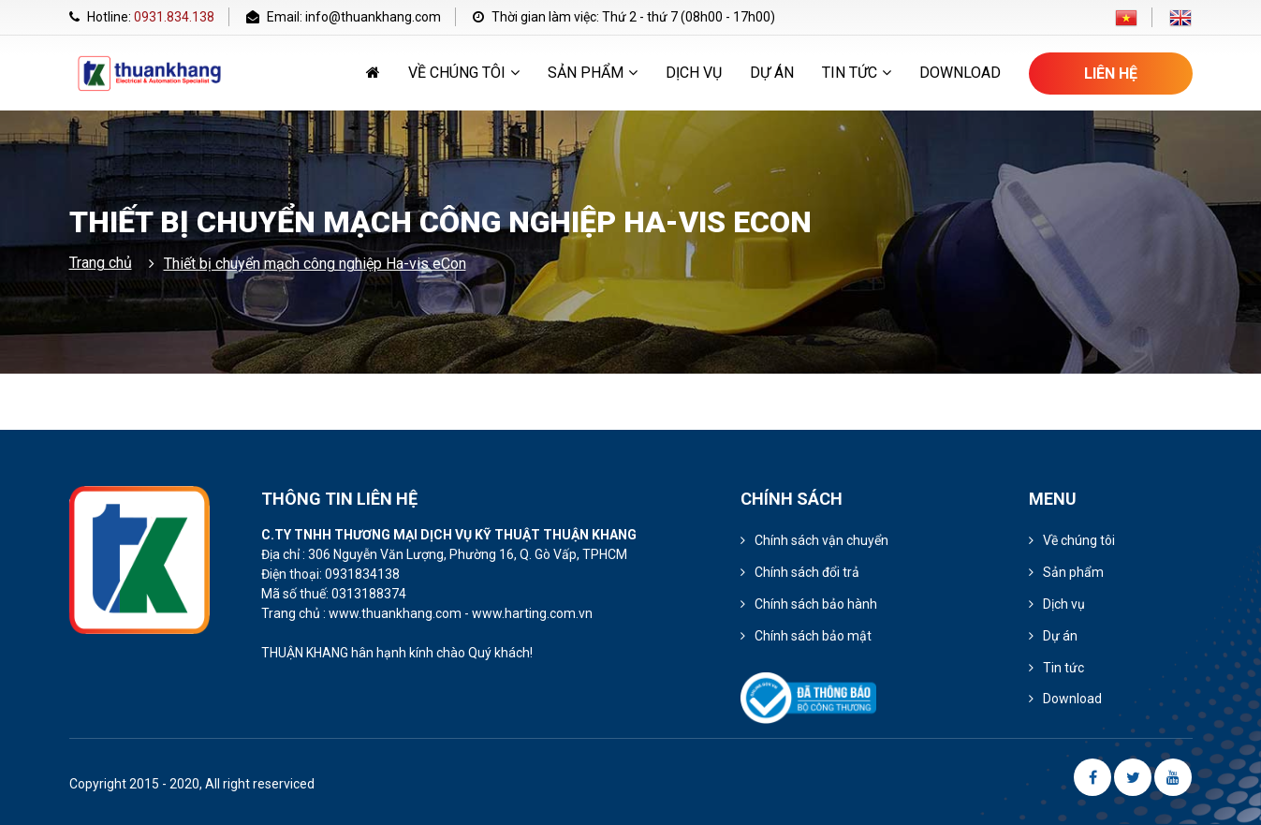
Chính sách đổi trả (807, 572)
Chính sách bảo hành (816, 604)
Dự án (772, 72)
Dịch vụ (694, 72)
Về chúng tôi (464, 72)
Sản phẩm (593, 72)
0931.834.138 (174, 16)
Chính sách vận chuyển (821, 540)
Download (960, 72)
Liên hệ (1110, 73)
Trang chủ (100, 263)
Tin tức (856, 72)
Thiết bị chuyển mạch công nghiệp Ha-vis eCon (315, 264)
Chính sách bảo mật (813, 635)
